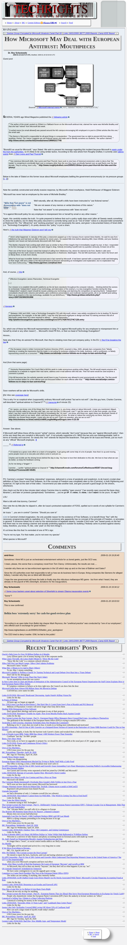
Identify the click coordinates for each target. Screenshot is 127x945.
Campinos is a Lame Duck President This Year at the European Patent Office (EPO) (35, 874)
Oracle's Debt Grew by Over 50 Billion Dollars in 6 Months (25, 655)
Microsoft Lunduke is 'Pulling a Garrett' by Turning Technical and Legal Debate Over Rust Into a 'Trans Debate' (46, 673)
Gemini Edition (34, 23)
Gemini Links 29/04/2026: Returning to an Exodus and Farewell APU (30, 885)
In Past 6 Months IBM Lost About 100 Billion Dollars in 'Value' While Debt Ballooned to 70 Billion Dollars (45, 835)
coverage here (21, 396)
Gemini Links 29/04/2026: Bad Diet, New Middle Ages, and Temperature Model (34, 922)
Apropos (9, 307)
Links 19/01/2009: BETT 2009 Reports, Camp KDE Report (89, 34)
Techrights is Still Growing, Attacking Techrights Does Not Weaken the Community (35, 723)
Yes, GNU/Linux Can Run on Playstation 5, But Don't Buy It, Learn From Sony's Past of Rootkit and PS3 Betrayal (47, 705)
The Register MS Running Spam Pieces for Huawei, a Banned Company (31, 812)
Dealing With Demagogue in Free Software (19, 710)
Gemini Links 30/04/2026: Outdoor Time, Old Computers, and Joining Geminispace (35, 830)
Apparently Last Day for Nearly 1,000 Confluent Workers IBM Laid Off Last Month (35, 817)
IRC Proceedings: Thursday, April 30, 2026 (19, 753)
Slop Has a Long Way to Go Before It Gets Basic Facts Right (26, 890)
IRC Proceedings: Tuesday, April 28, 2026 (19, 917)
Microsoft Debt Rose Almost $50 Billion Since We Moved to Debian (29, 689)
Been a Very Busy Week (11, 739)
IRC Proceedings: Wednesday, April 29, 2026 (20, 826)
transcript (52, 403)
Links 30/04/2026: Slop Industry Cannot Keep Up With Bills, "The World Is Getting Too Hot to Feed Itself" (45, 796)
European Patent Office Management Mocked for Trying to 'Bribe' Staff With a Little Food (38, 762)
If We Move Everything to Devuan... (16, 849)
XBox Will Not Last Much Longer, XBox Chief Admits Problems (28, 664)
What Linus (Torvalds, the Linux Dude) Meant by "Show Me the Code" (30, 659)
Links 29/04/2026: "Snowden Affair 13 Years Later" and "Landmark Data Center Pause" (37, 903)
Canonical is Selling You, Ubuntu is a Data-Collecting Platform (27, 899)
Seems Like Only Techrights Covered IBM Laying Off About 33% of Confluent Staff (36, 908)
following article (60, 118)
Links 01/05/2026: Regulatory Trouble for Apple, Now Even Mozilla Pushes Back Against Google (41, 714)
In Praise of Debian (9, 700)
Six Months (6, 844)
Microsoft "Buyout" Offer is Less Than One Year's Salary (25, 678)
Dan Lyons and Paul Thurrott (28, 155)
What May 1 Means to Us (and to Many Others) (21, 668)
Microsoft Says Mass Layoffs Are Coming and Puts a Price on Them (29, 778)
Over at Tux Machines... (11, 748)
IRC (23, 23)
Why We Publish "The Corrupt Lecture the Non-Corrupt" (25, 853)
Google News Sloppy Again (13, 757)
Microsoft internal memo (49, 108)
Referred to (18, 445)
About (16, 23)
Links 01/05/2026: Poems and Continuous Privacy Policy (25, 744)
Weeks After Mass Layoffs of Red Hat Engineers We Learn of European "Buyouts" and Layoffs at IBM (43, 865)
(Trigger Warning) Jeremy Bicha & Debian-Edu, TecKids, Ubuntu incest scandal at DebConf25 (40, 787)
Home (9, 23)
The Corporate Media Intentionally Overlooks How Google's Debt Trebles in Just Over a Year (39, 783)
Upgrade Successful (10, 792)
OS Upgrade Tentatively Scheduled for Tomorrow (22, 869)
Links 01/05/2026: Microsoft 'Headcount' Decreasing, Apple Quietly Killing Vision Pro (36, 696)
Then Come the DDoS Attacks (14, 801)
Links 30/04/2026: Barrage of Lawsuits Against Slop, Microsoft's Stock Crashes (34, 773)
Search (64, 23)
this (20, 273)
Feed (71, 23)
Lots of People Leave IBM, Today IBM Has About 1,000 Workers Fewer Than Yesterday (37, 735)
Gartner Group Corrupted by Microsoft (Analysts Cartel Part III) (34, 34)
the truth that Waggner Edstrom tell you (31, 230)
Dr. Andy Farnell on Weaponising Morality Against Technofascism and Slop (32, 840)
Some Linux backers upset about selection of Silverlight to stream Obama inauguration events (47, 592)
